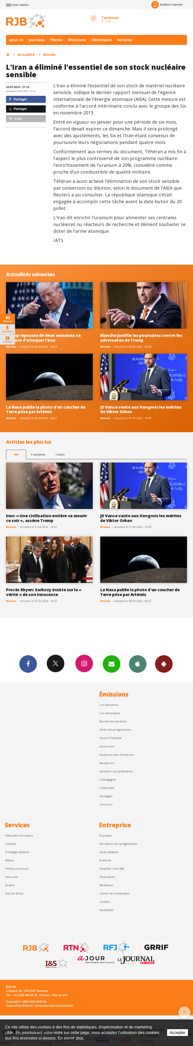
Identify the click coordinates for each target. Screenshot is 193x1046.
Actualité (26, 54)
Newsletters (111, 663)
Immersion (107, 746)
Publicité (105, 860)
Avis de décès (14, 893)
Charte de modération (115, 893)
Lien (15, 118)
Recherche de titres (113, 721)
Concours (106, 804)
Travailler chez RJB (112, 868)
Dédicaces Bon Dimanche (117, 754)
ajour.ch (16, 39)
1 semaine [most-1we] (38, 454)
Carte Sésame (109, 852)
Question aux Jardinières (116, 771)
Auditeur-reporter (167, 5)
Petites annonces (16, 868)
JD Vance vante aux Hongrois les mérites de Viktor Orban (140, 409)
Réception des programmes (118, 843)
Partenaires (107, 876)
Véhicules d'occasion (19, 835)
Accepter (177, 1032)
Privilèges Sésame (17, 852)
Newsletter (107, 910)
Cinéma (10, 843)
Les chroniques (110, 713)
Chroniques (101, 39)
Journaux (37, 39)
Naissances (107, 763)
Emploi (10, 885)
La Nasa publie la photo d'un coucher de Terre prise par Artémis (45, 409)
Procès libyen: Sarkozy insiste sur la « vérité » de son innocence (43, 592)
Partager (18, 99)
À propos (106, 835)
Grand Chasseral (111, 737)
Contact (105, 901)
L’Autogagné (108, 779)
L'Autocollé (107, 787)
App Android (164, 663)
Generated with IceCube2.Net (54, 1005)
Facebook (28, 663)
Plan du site (59, 995)
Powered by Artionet (19, 1005)
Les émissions (109, 704)
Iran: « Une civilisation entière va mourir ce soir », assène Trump (46, 518)
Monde (49, 54)
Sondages (106, 796)
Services (124, 39)
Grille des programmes (115, 729)
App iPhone (138, 663)
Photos (56, 39)
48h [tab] (16, 454)
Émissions (77, 39)
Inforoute (11, 876)
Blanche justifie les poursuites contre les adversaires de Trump (141, 338)
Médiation (106, 885)
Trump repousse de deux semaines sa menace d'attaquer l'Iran (43, 338)
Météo (9, 860)
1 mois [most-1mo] (60, 454)
